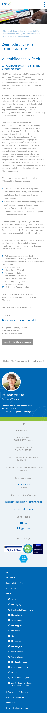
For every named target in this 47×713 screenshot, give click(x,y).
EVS (25, 523)
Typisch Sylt (25, 528)
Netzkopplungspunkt (19, 662)
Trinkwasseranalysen (20, 678)
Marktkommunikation (15, 697)
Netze (8, 593)
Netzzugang (16, 604)
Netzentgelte (16, 615)
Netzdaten (15, 630)
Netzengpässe (17, 625)
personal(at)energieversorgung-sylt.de (18, 411)
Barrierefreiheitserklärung (17, 708)
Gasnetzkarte (17, 657)
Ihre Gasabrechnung (19, 667)
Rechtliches (11, 588)
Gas (13, 636)
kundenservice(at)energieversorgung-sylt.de (23, 502)
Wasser (14, 672)
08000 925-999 (23, 484)
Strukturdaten (17, 620)
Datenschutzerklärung (15, 583)
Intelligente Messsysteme (22, 610)
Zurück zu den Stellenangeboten (17, 342)
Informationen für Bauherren (18, 692)
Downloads (10, 702)
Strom (13, 599)
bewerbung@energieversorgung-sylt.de (20, 320)
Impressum (10, 578)
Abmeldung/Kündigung (23, 509)
